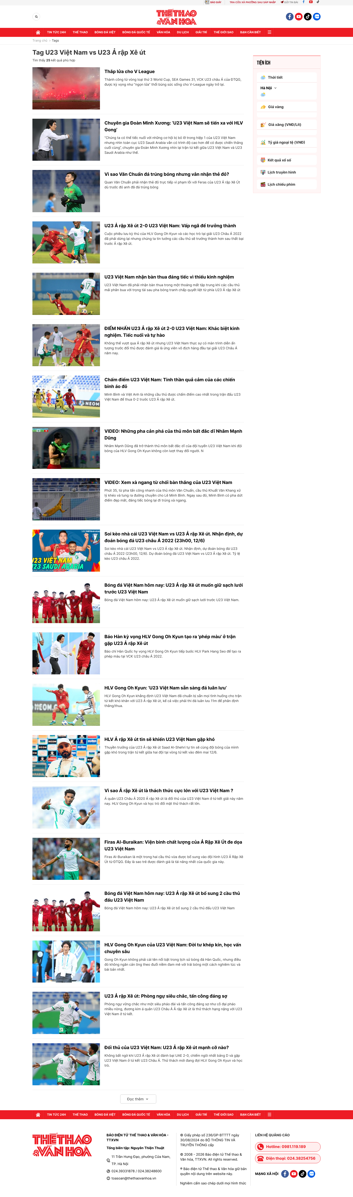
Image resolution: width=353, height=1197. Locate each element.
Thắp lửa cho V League (129, 71)
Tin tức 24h (56, 32)
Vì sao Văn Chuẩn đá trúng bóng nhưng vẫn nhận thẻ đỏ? (166, 174)
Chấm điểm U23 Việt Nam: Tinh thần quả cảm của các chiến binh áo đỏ (169, 383)
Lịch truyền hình (278, 172)
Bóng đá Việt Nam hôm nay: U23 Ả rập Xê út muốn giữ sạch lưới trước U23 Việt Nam (173, 588)
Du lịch (183, 32)
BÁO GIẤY (215, 2)
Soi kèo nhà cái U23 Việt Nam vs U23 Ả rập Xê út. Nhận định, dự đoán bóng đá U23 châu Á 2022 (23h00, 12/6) (173, 537)
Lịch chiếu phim (277, 184)
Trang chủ (39, 40)
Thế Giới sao (223, 32)
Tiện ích (263, 62)
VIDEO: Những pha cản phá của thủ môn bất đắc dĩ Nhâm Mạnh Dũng (173, 434)
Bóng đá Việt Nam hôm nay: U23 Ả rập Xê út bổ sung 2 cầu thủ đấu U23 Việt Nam (172, 897)
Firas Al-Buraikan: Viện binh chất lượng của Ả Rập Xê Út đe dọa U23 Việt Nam (173, 845)
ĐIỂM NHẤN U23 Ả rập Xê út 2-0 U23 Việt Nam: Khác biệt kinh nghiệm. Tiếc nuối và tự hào (172, 332)
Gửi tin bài (289, 2)
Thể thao (80, 32)
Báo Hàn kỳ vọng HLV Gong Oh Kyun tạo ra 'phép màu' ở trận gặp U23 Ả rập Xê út (169, 640)
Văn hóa (163, 32)
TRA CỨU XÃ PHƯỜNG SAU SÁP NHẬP (253, 2)
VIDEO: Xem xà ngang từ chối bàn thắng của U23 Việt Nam (168, 482)
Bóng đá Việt (105, 32)
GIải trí (201, 32)
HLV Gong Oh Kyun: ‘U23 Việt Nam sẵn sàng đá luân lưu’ (165, 688)
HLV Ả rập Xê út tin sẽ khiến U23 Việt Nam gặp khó (159, 739)
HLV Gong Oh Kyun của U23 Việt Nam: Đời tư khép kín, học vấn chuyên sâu (172, 948)
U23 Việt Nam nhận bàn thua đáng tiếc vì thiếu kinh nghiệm (169, 277)
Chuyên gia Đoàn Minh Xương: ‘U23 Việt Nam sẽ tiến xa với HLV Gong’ (173, 126)
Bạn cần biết (250, 32)
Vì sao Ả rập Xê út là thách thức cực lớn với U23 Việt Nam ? (168, 790)
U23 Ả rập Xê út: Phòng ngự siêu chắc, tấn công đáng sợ (165, 996)
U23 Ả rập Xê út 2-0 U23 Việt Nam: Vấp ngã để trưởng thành (170, 225)
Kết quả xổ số (275, 160)
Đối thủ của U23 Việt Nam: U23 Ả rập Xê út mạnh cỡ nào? (166, 1047)
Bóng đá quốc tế (136, 32)
